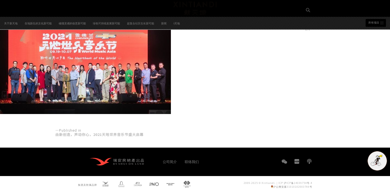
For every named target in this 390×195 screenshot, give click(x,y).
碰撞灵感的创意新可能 (72, 44)
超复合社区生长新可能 (140, 44)
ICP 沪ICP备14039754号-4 (295, 182)
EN (308, 28)
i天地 (177, 44)
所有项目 (373, 43)
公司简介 (170, 161)
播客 (309, 161)
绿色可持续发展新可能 (106, 44)
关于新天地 (11, 44)
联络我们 (192, 161)
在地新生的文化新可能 (38, 44)
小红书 (297, 161)
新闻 (164, 44)
